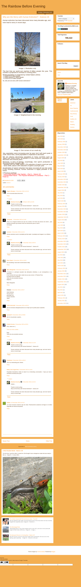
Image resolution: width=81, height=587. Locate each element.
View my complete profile (64, 94)
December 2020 (62, 303)
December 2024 (62, 179)
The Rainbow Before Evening (23, 6)
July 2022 (60, 254)
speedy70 (9, 314)
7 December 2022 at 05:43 (29, 242)
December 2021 (62, 273)
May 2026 (60, 136)
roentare (9, 232)
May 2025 (60, 166)
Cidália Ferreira (11, 324)
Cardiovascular (74, 111)
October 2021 (61, 279)
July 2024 (60, 192)
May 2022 (60, 260)
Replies (10, 199)
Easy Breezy (73, 113)
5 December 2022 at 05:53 (22, 305)
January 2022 (61, 271)
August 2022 (61, 252)
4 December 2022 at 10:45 (19, 219)
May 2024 (60, 195)
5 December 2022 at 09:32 (19, 360)
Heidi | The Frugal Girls (13, 369)
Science (8, 182)
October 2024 (61, 184)
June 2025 (60, 163)
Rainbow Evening (15, 202)
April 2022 (60, 263)
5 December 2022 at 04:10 (22, 269)
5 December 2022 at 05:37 (17, 289)
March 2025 (61, 171)
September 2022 (62, 249)
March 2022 (61, 265)
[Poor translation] (6, 562)
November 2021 (62, 276)
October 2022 (61, 246)
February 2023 (61, 236)
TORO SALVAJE (11, 305)
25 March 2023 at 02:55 (28, 202)
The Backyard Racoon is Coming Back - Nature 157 (22, 535)
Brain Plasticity (74, 108)
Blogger (53, 551)
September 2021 (62, 281)
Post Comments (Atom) (30, 446)
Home (28, 441)
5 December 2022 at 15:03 (25, 369)
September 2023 (62, 217)
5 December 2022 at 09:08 (18, 314)
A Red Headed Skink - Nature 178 (13, 450)
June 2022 (60, 257)
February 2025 (61, 174)
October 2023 (61, 214)
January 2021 (61, 300)
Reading (72, 124)
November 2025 (62, 149)
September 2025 (62, 155)
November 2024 (62, 182)
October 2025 (61, 152)
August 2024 (61, 190)
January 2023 (61, 238)
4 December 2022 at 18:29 (19, 260)
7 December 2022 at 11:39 (29, 342)
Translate (68, 20)
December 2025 (62, 147)
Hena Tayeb (10, 260)
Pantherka (9, 360)
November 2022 (62, 244)
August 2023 (61, 219)
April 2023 (60, 230)
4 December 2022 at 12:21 (18, 232)
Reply (8, 195)
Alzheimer (72, 103)
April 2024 (60, 198)
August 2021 (61, 284)
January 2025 (61, 176)
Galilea (8, 402)
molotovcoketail (41, 551)
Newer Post (6, 441)
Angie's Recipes (11, 191)
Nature (72, 121)
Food (71, 116)
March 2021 (61, 295)
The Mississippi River (15, 527)
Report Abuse (60, 99)
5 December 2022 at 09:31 (21, 324)
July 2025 (60, 160)
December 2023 (62, 209)
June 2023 (60, 225)
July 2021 (60, 287)
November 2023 (62, 211)
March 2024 (61, 201)
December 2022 (62, 241)
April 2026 (60, 139)
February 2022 (61, 268)
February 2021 (61, 298)
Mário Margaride (11, 269)
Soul (59, 75)
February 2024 (61, 203)
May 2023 (60, 228)
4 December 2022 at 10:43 (22, 191)
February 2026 (61, 141)
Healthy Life (73, 119)
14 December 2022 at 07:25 (17, 402)
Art (71, 105)
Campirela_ (10, 219)
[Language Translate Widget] (66, 18)
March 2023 (61, 233)
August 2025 (61, 157)
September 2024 (62, 187)
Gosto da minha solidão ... (13, 329)
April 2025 (60, 168)
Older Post (49, 441)
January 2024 (61, 206)
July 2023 (60, 222)
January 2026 (61, 144)
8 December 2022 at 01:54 (29, 382)
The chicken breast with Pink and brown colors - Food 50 (23, 519)
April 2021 (60, 292)
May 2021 (60, 289)
